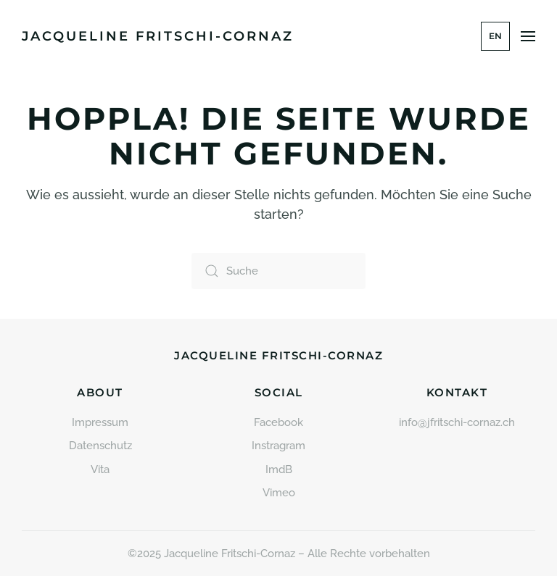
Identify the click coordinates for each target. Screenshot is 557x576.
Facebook (278, 422)
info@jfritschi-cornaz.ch (457, 422)
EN (495, 35)
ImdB (278, 469)
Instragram (278, 445)
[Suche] (278, 271)
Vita (100, 469)
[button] (528, 36)
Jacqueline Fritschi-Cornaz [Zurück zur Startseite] (158, 36)
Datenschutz (100, 445)
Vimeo (279, 492)
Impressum (100, 422)
